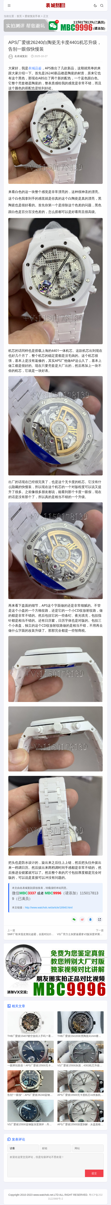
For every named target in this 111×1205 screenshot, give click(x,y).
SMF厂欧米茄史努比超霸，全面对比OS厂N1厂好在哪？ (39, 934)
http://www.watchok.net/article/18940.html (49, 907)
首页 (19, 16)
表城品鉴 (35, 68)
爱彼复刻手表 (32, 16)
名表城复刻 (20, 56)
